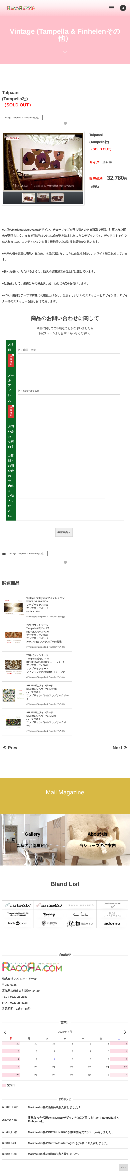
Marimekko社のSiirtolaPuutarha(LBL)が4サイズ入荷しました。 (69, 1099)
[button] (123, 8)
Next (120, 700)
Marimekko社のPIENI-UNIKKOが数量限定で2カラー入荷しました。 (71, 1089)
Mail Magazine (65, 745)
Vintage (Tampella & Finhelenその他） (22, 118)
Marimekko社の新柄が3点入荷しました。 (54, 1110)
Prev (9, 700)
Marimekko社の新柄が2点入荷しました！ (54, 1064)
